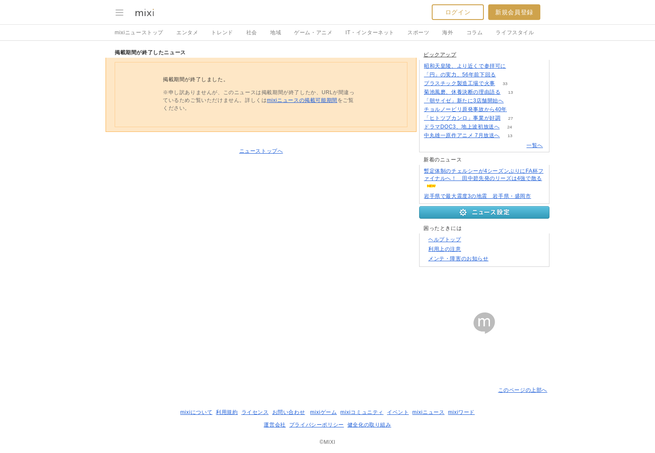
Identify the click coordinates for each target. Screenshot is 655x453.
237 (517, 109)
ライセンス (255, 412)
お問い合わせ (288, 412)
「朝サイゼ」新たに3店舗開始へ (464, 101)
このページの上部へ (522, 390)
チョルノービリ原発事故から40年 (465, 109)
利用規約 (227, 412)
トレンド (222, 33)
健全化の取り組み (369, 425)
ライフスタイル (515, 33)
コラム (474, 33)
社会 (251, 33)
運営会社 (274, 425)
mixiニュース (428, 412)
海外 (447, 33)
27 (510, 118)
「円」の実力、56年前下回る (460, 75)
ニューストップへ (261, 151)
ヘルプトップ (444, 239)
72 (513, 100)
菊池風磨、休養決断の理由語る (462, 92)
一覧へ (534, 145)
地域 (275, 33)
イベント (398, 412)
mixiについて (196, 412)
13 (510, 92)
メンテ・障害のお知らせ (458, 259)
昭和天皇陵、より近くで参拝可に (465, 66)
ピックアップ (440, 55)
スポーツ (418, 33)
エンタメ (187, 33)
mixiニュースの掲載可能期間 (302, 100)
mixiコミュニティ (362, 412)
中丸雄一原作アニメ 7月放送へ (462, 135)
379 (505, 74)
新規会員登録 (514, 12)
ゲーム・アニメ (313, 33)
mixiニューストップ (139, 33)
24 (509, 127)
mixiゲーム (323, 412)
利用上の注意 (444, 249)
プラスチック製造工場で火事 (459, 83)
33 (505, 83)
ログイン (457, 12)
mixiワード (461, 412)
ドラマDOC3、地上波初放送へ (462, 127)
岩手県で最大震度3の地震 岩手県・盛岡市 (477, 196)
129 (516, 66)
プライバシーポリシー (316, 425)
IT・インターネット (369, 33)
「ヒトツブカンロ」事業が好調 (462, 118)
